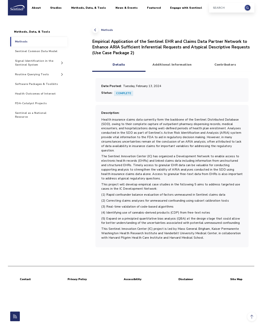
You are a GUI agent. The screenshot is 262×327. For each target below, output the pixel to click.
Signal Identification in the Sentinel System (34, 63)
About (36, 8)
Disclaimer (185, 279)
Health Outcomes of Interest (35, 93)
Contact (25, 279)
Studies (56, 8)
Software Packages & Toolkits (36, 84)
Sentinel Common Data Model (36, 51)
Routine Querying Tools (32, 74)
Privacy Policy (77, 279)
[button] (251, 316)
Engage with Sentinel (186, 8)
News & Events (127, 8)
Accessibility (132, 279)
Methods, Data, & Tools (88, 8)
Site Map (236, 279)
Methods (107, 30)
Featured (154, 8)
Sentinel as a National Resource (31, 115)
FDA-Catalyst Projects (31, 103)
